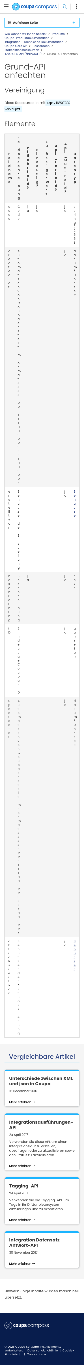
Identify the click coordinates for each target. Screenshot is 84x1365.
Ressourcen (41, 46)
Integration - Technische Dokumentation (33, 42)
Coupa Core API (15, 46)
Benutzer (75, 505)
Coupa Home (36, 1354)
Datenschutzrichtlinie (43, 1350)
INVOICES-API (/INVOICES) (23, 54)
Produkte (58, 34)
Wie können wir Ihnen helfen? (25, 34)
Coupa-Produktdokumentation (27, 38)
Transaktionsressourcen (21, 50)
